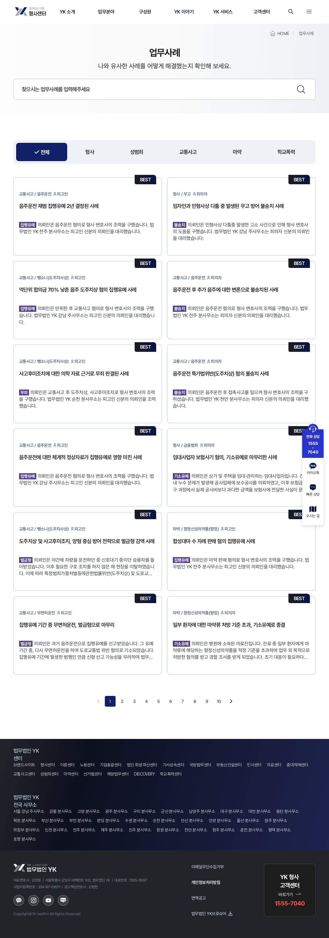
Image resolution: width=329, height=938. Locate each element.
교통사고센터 (24, 774)
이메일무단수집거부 (207, 867)
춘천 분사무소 (251, 830)
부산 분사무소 (52, 820)
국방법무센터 (200, 764)
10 (219, 701)
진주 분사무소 (140, 830)
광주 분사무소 (116, 811)
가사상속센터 (173, 764)
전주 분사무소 (84, 830)
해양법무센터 (117, 774)
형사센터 (47, 764)
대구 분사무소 (231, 811)
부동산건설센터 (229, 764)
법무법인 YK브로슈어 (212, 913)
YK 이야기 (184, 11)
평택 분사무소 (279, 830)
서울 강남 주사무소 (28, 811)
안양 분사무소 (220, 820)
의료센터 (274, 764)
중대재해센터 (297, 764)
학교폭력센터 (170, 774)
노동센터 (87, 764)
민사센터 (254, 764)
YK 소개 (67, 11)
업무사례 (306, 33)
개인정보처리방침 (205, 882)
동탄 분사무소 (287, 811)
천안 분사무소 (195, 830)
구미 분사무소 (144, 811)
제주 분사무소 (112, 830)
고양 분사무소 (88, 811)
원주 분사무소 (275, 820)
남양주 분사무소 (202, 811)
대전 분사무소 (259, 811)
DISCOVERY (144, 774)
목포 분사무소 (24, 820)
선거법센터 (93, 774)
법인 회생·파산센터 (142, 764)
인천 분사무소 (56, 830)
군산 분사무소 (172, 811)
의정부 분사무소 (26, 830)
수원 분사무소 (136, 820)
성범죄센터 (49, 774)
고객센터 (261, 11)
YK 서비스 (223, 11)
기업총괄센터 (110, 764)
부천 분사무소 (80, 820)
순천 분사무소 (164, 820)
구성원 (145, 11)
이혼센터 (67, 764)
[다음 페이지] (231, 701)
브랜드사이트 (24, 764)
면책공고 (198, 898)
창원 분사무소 (167, 830)
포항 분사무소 (24, 839)
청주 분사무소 (223, 830)
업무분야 (106, 11)
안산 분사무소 (192, 820)
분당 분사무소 (108, 820)
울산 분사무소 (248, 820)
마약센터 (71, 774)
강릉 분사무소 (60, 811)
